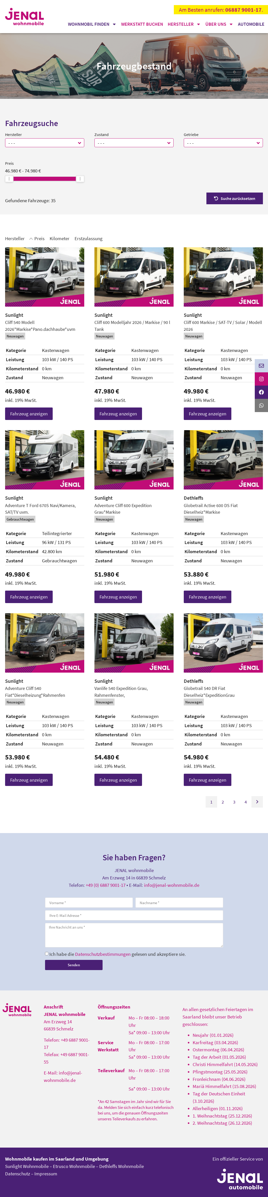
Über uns (219, 24)
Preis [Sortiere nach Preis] (39, 238)
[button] (79, 142)
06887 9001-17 (243, 9)
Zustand (101, 134)
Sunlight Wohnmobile (27, 1166)
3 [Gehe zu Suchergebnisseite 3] (234, 802)
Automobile (251, 24)
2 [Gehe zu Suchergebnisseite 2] (223, 802)
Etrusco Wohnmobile (74, 1166)
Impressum (45, 1174)
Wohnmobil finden (92, 24)
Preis (9, 163)
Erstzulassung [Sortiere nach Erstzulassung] (89, 238)
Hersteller (184, 24)
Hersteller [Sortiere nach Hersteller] (15, 238)
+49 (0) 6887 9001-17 (105, 885)
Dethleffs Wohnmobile (121, 1166)
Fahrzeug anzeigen (29, 414)
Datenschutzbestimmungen (103, 954)
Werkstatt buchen (142, 24)
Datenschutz (17, 1174)
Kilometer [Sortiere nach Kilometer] (59, 238)
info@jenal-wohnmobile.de (171, 885)
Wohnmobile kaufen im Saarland (40, 1159)
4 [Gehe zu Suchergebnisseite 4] (246, 802)
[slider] (9, 178)
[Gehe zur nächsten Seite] (257, 802)
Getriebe (191, 134)
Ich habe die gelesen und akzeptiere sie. (117, 954)
